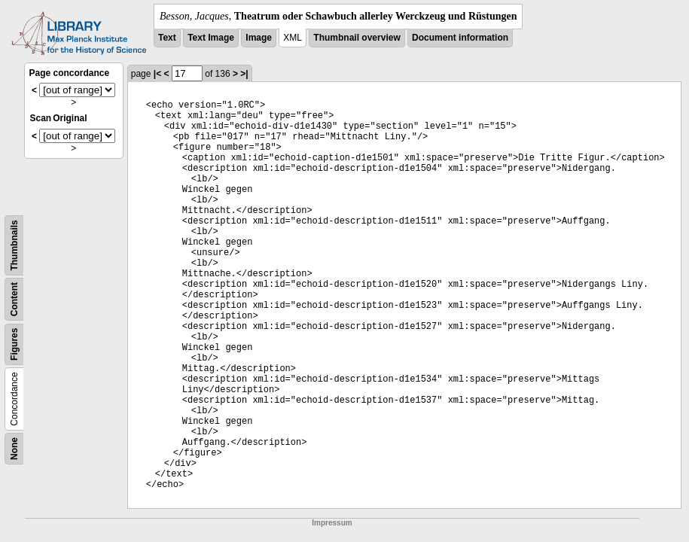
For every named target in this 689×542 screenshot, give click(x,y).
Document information (460, 37)
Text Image (210, 37)
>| (244, 74)
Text (167, 37)
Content (14, 299)
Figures (14, 344)
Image (258, 37)
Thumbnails (14, 245)
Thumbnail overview (356, 37)
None (14, 448)
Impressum (332, 523)
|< (157, 74)
